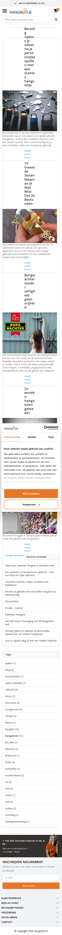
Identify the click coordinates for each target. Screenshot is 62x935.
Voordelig (12, 815)
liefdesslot (12, 755)
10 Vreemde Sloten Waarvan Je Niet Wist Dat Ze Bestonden (29, 183)
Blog (9, 669)
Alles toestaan (31, 493)
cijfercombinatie (15, 683)
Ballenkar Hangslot (15, 614)
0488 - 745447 (14, 852)
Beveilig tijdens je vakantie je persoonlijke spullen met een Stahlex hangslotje (29, 56)
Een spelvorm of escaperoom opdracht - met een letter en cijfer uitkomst (29, 574)
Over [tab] (51, 437)
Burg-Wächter (14, 676)
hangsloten (14, 735)
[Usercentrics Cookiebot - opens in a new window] (44, 428)
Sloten (10, 795)
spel (9, 801)
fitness (10, 722)
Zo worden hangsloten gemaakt (29, 400)
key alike (11, 742)
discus (10, 696)
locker (10, 762)
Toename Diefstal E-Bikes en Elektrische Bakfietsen (26, 583)
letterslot (11, 749)
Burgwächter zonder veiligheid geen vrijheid (29, 291)
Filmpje (10, 716)
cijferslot (11, 689)
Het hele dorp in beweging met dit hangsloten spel (29, 623)
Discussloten (12, 601)
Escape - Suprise (14, 607)
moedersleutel (14, 775)
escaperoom (13, 709)
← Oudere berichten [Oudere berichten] (13, 555)
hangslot (12, 729)
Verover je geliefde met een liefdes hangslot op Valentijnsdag (30, 593)
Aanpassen (31, 504)
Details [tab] (32, 437)
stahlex (10, 808)
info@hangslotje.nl (19, 848)
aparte (10, 663)
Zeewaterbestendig (17, 821)
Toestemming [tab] (12, 437)
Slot (9, 788)
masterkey (12, 768)
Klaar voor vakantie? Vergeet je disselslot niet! (29, 565)
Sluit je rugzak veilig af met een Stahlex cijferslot (31, 640)
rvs (8, 782)
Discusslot (12, 702)
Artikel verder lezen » (27, 154)
